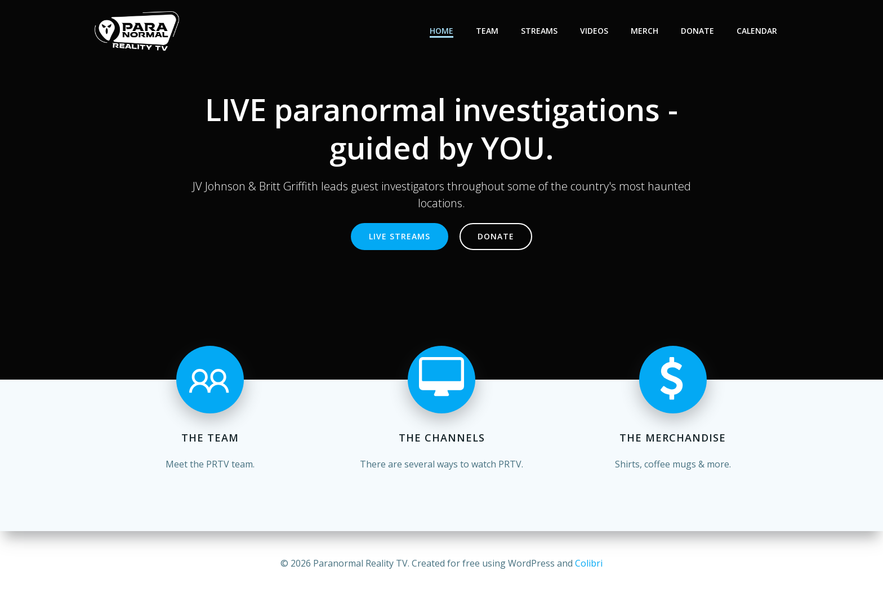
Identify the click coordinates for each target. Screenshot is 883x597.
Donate (697, 30)
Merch (644, 30)
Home (441, 30)
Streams (539, 30)
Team (487, 30)
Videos (594, 30)
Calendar (757, 30)
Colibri (589, 563)
